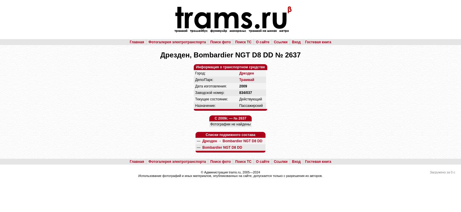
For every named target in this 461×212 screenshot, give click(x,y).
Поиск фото (220, 42)
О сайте (262, 42)
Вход (296, 42)
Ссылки (281, 42)
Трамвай (246, 80)
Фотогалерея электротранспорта (177, 42)
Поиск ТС (243, 42)
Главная (137, 42)
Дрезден (246, 73)
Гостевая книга (318, 42)
